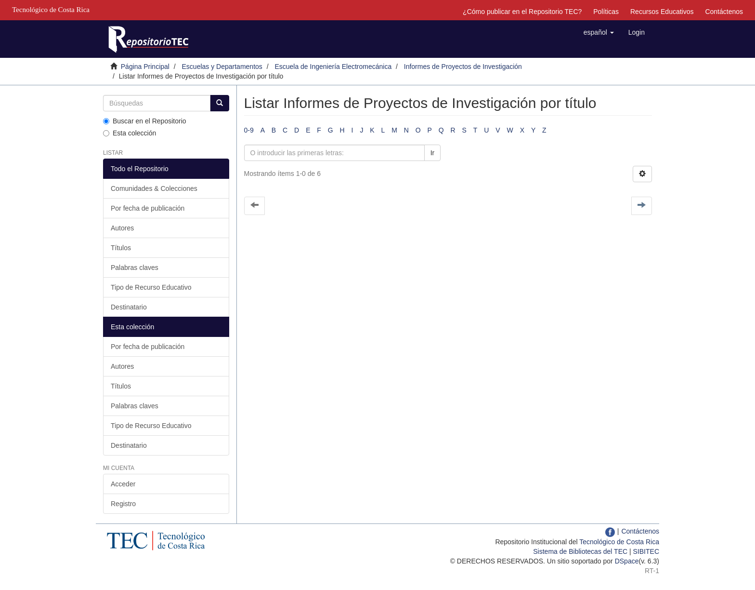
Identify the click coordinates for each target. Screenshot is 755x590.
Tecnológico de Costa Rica (619, 542)
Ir (432, 153)
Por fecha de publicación (147, 208)
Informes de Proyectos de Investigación (463, 66)
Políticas (606, 11)
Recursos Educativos (662, 11)
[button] (598, 32)
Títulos (121, 248)
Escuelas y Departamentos (222, 66)
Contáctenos (724, 11)
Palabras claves (134, 267)
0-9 (249, 130)
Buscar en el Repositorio (144, 121)
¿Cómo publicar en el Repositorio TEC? (522, 11)
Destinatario (129, 307)
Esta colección (129, 133)
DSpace (627, 561)
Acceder (123, 484)
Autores (122, 228)
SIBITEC (646, 551)
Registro (123, 504)
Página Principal (145, 66)
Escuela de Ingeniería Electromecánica (332, 66)
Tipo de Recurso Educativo (151, 287)
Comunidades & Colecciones (154, 188)
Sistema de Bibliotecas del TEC (580, 551)
